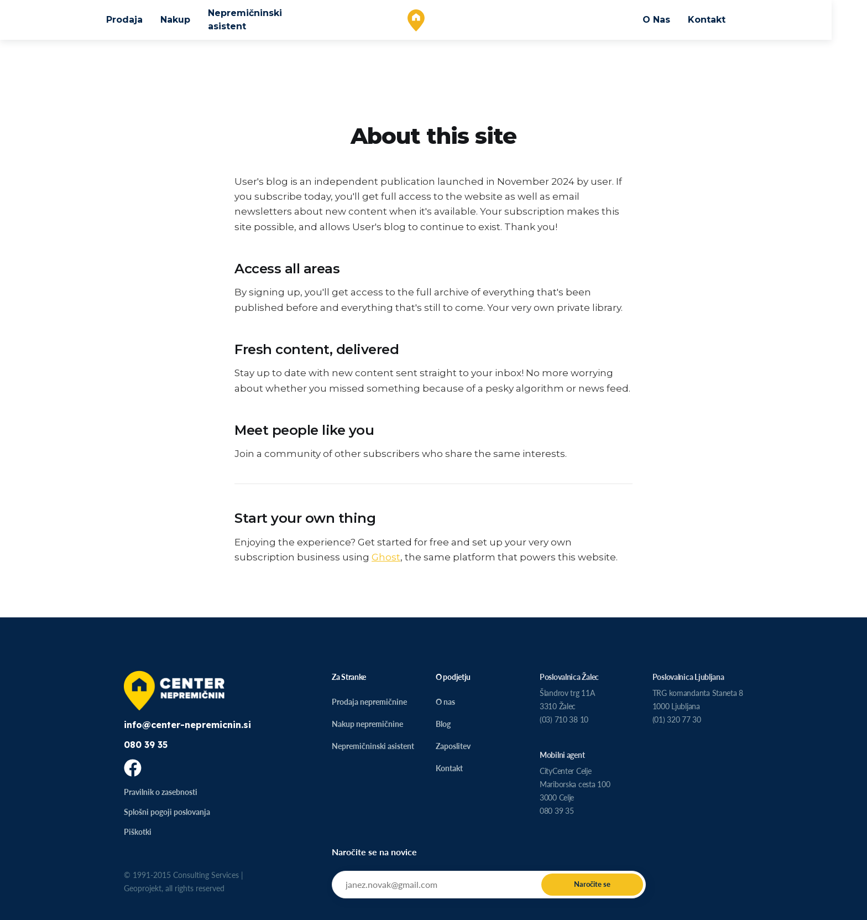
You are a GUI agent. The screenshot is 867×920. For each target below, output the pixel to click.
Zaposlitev (453, 746)
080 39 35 (146, 744)
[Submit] (592, 885)
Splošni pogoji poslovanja (167, 812)
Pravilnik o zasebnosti (160, 792)
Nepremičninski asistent (263, 20)
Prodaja (142, 19)
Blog (443, 724)
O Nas (674, 19)
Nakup (193, 19)
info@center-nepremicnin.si (187, 724)
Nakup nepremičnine (367, 724)
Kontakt (724, 19)
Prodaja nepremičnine (369, 701)
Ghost (386, 557)
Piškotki (138, 831)
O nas (445, 701)
